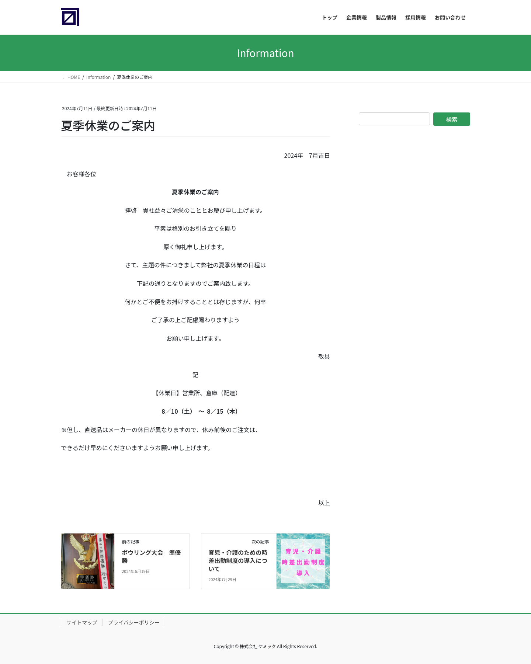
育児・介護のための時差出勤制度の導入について (237, 560)
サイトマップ (81, 622)
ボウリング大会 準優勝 (151, 556)
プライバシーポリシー (134, 622)
